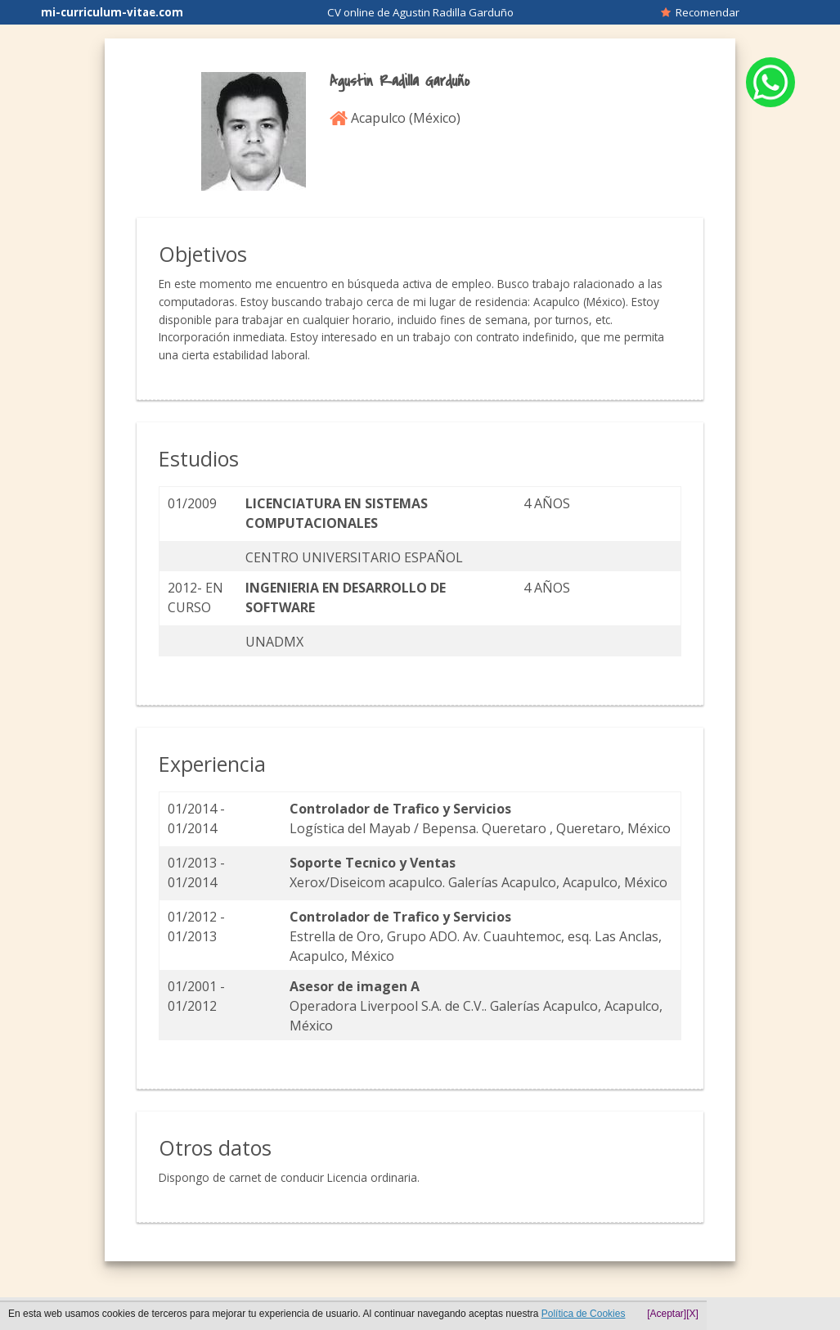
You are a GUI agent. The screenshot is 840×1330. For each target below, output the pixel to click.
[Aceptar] (666, 1313)
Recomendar (700, 12)
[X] (692, 1313)
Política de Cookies (583, 1313)
